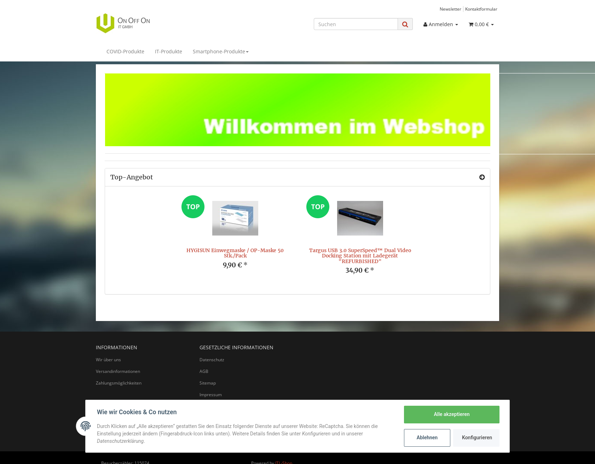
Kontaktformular (481, 9)
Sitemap (208, 383)
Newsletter (450, 9)
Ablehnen (427, 437)
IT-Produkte (168, 51)
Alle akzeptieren (451, 414)
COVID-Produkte (125, 51)
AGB (204, 371)
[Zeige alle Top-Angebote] (482, 177)
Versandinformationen (118, 371)
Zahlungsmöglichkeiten (118, 383)
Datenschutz (212, 360)
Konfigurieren (477, 437)
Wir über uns (108, 360)
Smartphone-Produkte (221, 51)
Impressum (211, 395)
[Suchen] (356, 24)
